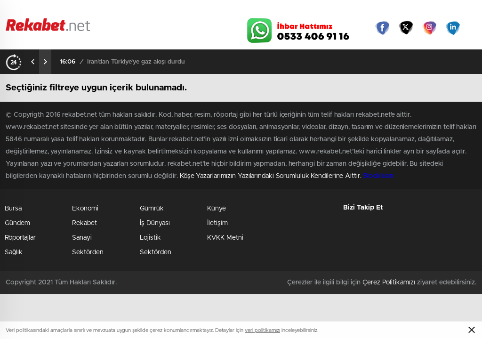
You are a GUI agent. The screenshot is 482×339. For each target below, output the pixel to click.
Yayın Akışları (387, 10)
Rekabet (84, 223)
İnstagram (429, 28)
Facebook (382, 28)
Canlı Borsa (333, 10)
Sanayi (82, 237)
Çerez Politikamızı (388, 282)
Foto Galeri (120, 10)
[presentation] (33, 61)
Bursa (13, 208)
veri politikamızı (262, 330)
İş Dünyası (155, 223)
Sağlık (14, 252)
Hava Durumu (277, 10)
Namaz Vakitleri (445, 10)
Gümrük (152, 208)
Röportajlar (20, 237)
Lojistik (150, 237)
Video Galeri (172, 10)
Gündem (17, 223)
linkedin (453, 28)
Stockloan (378, 176)
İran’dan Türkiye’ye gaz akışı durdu (136, 62)
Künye (216, 208)
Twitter (406, 28)
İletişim (217, 223)
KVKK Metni (225, 237)
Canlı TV (223, 10)
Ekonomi (85, 208)
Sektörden (88, 252)
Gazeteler (65, 10)
